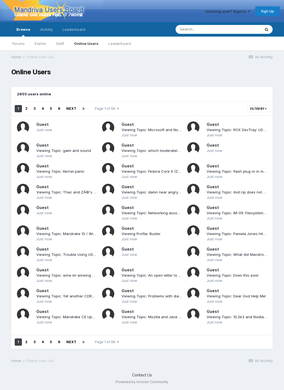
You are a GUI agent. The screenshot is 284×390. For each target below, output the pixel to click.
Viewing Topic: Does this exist (232, 275)
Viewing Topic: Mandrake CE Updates (69, 317)
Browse (23, 32)
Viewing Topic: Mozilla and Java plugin (155, 317)
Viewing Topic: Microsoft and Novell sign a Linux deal (167, 130)
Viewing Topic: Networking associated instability (163, 213)
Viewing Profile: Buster (141, 233)
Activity (46, 29)
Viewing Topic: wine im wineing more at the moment (81, 275)
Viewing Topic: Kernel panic (60, 171)
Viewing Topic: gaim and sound (63, 150)
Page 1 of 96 (107, 108)
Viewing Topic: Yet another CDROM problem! (75, 296)
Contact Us (142, 375)
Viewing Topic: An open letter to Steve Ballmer (161, 275)
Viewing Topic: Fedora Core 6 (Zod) (152, 171)
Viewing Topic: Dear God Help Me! (236, 296)
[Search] (203, 29)
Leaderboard (119, 43)
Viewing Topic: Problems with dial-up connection (164, 296)
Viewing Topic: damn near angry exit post (157, 192)
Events (40, 43)
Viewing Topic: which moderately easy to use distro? (167, 150)
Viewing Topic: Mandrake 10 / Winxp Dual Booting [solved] (87, 233)
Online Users (86, 43)
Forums (18, 43)
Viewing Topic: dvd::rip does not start (239, 192)
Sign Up (267, 11)
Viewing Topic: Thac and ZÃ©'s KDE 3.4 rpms (76, 192)
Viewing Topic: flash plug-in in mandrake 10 (245, 171)
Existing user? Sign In (228, 11)
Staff (60, 43)
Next (71, 108)
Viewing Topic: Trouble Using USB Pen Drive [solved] (82, 254)
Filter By (258, 108)
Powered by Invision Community (142, 382)
